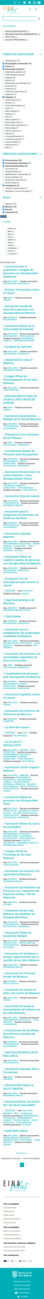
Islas (22, 197)
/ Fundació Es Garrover (17, 346)
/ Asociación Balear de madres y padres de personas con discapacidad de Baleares (22, 560)
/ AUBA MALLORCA (15, 1131)
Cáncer (6, 300)
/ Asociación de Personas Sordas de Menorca (19, 975)
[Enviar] (39, 18)
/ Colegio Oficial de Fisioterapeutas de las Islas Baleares (20, 380)
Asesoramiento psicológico (17, 544)
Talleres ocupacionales (25, 813)
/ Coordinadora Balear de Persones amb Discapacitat (20, 452)
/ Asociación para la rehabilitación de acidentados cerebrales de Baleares (21, 633)
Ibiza (10, 298)
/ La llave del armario (16, 727)
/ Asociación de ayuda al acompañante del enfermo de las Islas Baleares (21, 1010)
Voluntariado (10, 320)
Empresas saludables (12, 1238)
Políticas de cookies (22, 1285)
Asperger (8, 550)
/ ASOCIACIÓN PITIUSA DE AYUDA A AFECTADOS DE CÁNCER (20, 399)
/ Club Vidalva (12, 616)
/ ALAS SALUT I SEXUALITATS (13, 743)
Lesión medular (29, 490)
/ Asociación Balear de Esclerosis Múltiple (17, 934)
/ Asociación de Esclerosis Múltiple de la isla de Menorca (22, 417)
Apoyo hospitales (29, 786)
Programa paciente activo (14, 1250)
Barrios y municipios (12, 1231)
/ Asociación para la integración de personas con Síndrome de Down (21, 515)
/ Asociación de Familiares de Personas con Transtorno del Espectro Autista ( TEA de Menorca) (21, 892)
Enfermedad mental (13, 370)
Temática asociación (22, 54)
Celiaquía (26, 1125)
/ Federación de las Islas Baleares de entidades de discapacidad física (19, 914)
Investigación (10, 336)
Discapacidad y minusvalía (16, 283)
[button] (22, 26)
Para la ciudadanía (11, 1204)
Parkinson (8, 721)
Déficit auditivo (11, 983)
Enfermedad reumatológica (17, 610)
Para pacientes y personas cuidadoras (20, 1243)
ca (19, 2)
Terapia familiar (21, 782)
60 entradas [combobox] (22, 1153)
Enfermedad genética (27, 843)
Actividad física (10, 1208)
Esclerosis (8, 947)
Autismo (18, 550)
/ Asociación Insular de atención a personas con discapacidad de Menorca (19, 309)
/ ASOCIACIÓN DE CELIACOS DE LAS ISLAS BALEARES (21, 1103)
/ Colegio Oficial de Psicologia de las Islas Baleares (17, 855)
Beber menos (9, 1215)
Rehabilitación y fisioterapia (17, 643)
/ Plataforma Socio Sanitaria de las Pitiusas (21, 436)
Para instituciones (11, 1255)
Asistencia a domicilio (14, 485)
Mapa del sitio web (22, 1289)
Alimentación (9, 1211)
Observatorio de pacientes (14, 1247)
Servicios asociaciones (22, 154)
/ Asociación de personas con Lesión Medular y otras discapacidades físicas (21, 475)
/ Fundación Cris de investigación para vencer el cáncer (20, 582)
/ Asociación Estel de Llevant (21, 496)
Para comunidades (11, 1227)
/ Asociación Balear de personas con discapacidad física (20, 801)
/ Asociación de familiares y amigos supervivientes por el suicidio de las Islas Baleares (21, 957)
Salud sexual (28, 761)
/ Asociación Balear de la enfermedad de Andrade (18, 327)
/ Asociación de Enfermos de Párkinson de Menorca (21, 712)
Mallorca (13, 281)
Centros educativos (12, 1235)
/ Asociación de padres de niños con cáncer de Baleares (21, 991)
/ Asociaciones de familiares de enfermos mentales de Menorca (21, 1034)
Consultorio (9, 463)
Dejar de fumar (10, 1222)
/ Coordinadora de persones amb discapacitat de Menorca (21, 675)
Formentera (9, 752)
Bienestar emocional (12, 1219)
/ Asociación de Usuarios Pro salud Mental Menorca (21, 872)
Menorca (12, 317)
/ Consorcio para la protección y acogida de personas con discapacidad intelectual (20, 271)
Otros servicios (27, 336)
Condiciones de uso (22, 1281)
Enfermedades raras (24, 341)
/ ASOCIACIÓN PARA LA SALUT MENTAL (18, 1087)
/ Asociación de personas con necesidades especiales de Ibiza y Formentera (21, 657)
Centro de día (10, 811)
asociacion (10, 591)
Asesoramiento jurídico (15, 461)
